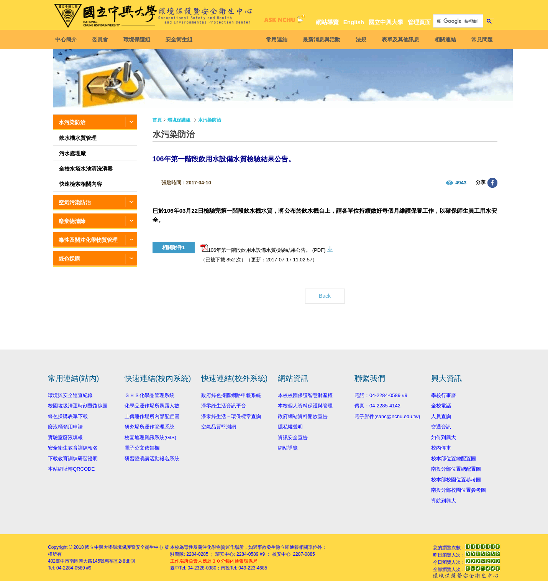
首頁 (157, 120)
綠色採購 (69, 259)
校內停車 (441, 448)
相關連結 (443, 39)
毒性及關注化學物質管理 (88, 240)
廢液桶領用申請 (65, 427)
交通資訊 (441, 427)
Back (325, 296)
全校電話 (441, 406)
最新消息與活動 (319, 39)
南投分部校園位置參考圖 (458, 490)
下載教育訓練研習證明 (73, 458)
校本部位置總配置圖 (453, 458)
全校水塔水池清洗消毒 (86, 169)
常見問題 (480, 39)
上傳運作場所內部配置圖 (152, 416)
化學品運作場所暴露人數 (152, 406)
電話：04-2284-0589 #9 (380, 395)
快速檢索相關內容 (80, 184)
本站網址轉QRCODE (71, 469)
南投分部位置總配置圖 (456, 469)
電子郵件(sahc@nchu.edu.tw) (387, 416)
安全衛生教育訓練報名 (73, 448)
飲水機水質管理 (78, 138)
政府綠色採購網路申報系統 (231, 395)
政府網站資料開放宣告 (303, 416)
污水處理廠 (72, 153)
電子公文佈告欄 (142, 448)
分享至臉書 (492, 183)
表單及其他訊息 (398, 39)
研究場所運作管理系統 (149, 427)
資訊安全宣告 (293, 437)
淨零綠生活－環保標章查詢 (231, 416)
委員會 (102, 39)
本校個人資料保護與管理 (305, 406)
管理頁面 (419, 22)
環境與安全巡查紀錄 (70, 395)
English (353, 22)
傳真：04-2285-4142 (377, 406)
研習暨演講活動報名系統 (152, 458)
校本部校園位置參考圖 (456, 480)
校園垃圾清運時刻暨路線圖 (78, 406)
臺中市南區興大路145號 (80, 561)
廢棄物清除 (72, 221)
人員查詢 (441, 416)
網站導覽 (327, 22)
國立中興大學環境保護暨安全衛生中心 (124, 547)
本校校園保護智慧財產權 (305, 395)
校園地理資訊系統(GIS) (150, 437)
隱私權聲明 (290, 427)
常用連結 (274, 39)
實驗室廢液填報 (65, 437)
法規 (358, 39)
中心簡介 (68, 39)
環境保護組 (139, 39)
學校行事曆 (443, 395)
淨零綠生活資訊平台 (223, 406)
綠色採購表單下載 (68, 416)
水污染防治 (72, 122)
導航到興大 (443, 501)
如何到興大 (443, 437)
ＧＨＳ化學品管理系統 (149, 395)
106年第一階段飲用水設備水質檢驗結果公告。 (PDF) (263, 248)
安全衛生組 (181, 39)
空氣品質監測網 (218, 427)
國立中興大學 (386, 22)
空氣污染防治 (75, 202)
